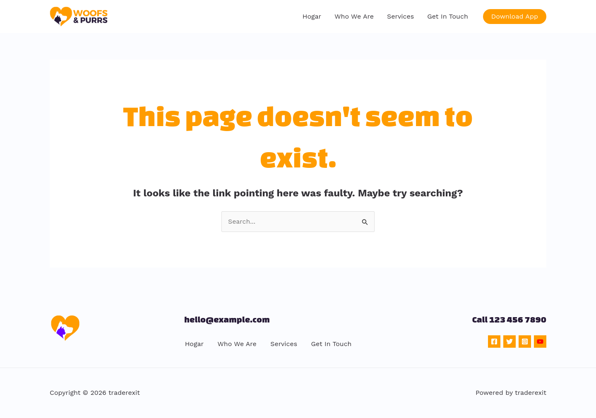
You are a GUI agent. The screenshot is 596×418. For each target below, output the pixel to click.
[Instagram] (525, 341)
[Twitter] (509, 341)
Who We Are (354, 16)
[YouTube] (540, 341)
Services (400, 16)
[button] (514, 16)
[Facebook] (494, 341)
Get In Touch (447, 16)
